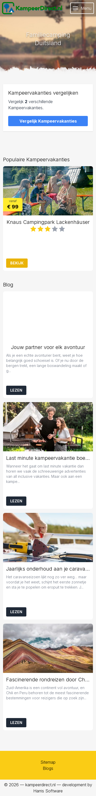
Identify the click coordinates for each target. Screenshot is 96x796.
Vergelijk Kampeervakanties (48, 121)
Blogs (48, 768)
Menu (82, 8)
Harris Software (48, 790)
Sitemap (48, 762)
